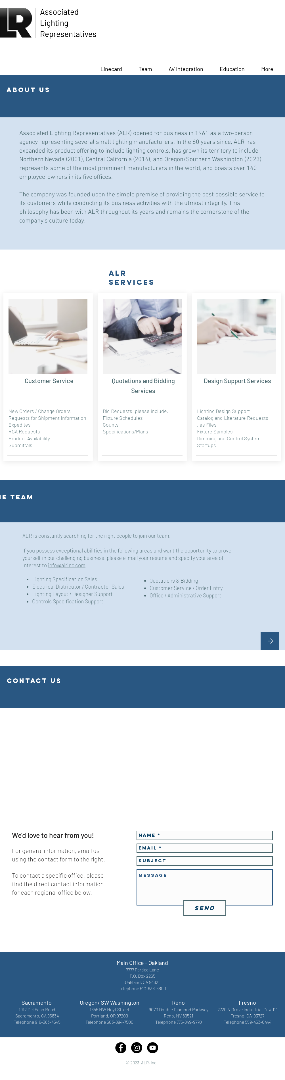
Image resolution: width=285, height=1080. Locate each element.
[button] (232, 66)
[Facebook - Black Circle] (120, 1047)
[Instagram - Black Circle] (136, 1047)
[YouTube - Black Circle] (152, 1047)
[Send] (204, 908)
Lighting (54, 23)
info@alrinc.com (66, 565)
